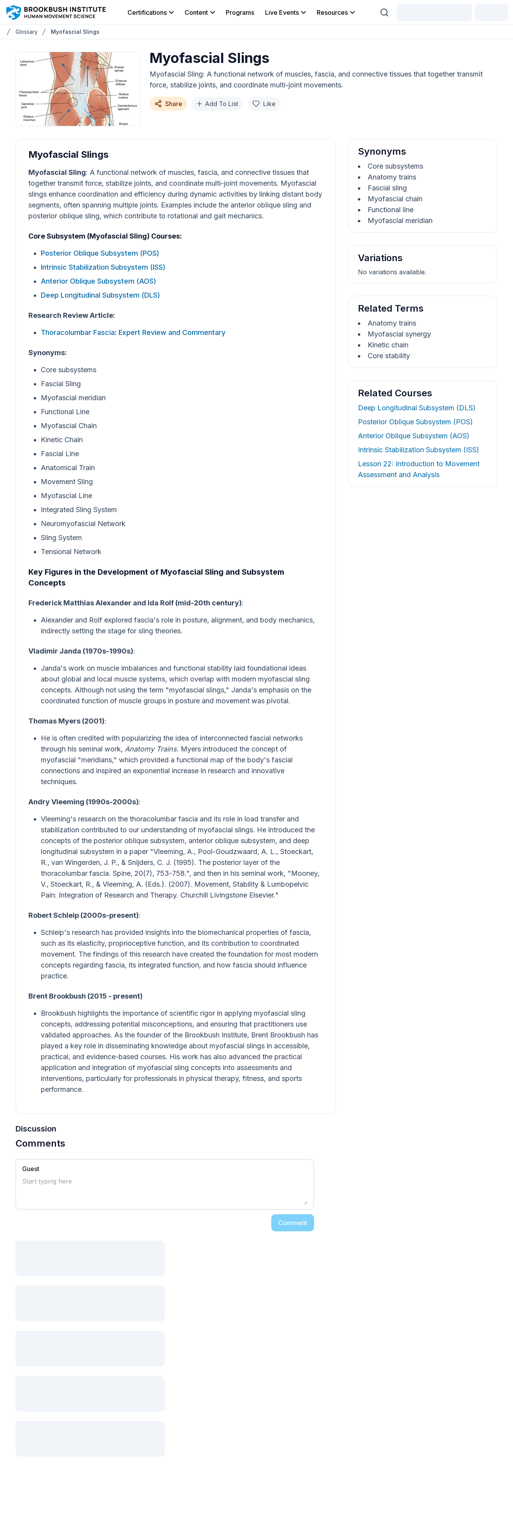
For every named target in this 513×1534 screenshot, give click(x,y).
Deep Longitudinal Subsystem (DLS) (100, 295)
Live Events (286, 12)
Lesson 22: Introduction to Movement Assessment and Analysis (419, 469)
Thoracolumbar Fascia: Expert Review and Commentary (133, 332)
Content (200, 12)
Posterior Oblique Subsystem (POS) (100, 253)
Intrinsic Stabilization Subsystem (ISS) (103, 267)
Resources (336, 12)
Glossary (27, 31)
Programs (240, 12)
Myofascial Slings (75, 31)
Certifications (151, 12)
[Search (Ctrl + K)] (384, 12)
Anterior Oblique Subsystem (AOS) (98, 281)
